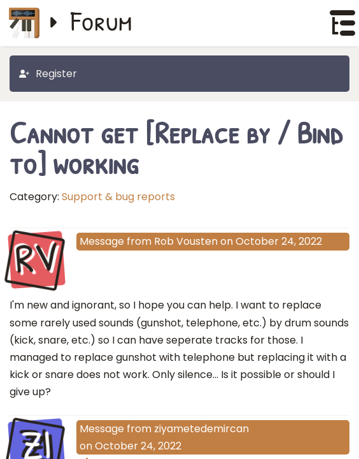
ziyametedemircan (201, 428)
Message (102, 241)
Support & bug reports (118, 196)
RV (36, 258)
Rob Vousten (186, 241)
